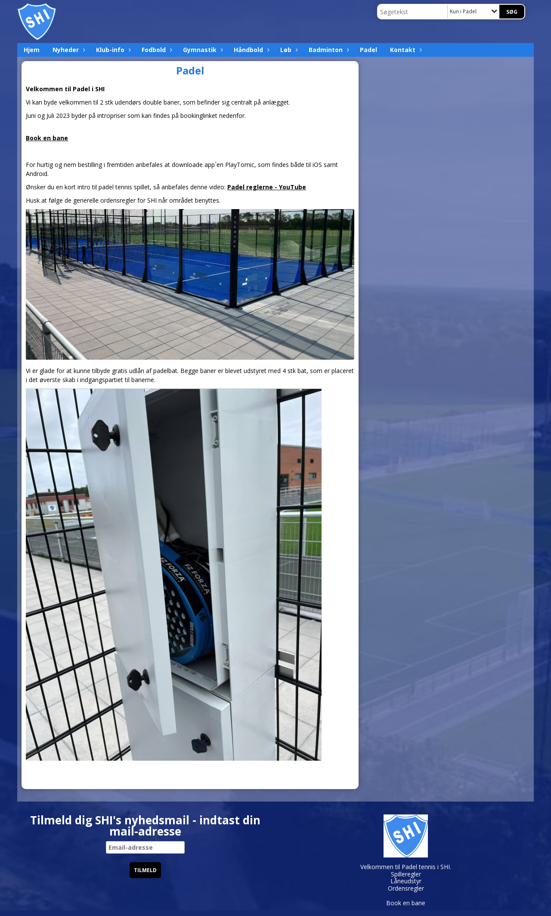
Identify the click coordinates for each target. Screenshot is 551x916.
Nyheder (68, 50)
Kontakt (405, 50)
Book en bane (47, 138)
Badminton (328, 50)
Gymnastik (202, 50)
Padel (368, 50)
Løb (288, 50)
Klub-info (112, 50)
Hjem (32, 50)
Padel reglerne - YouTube (266, 187)
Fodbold (156, 50)
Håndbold (250, 50)
